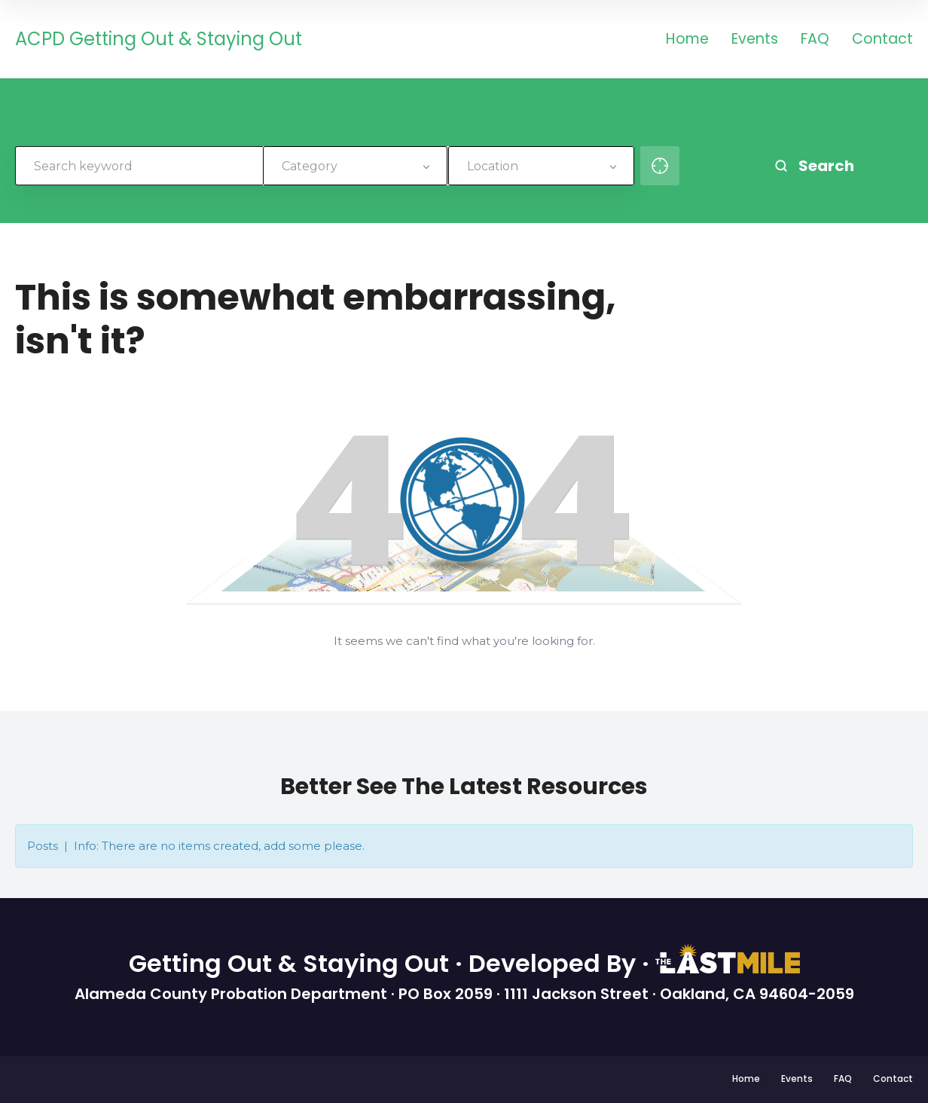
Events (754, 40)
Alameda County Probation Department (233, 993)
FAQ (815, 40)
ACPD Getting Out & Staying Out (158, 39)
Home (687, 40)
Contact (882, 40)
